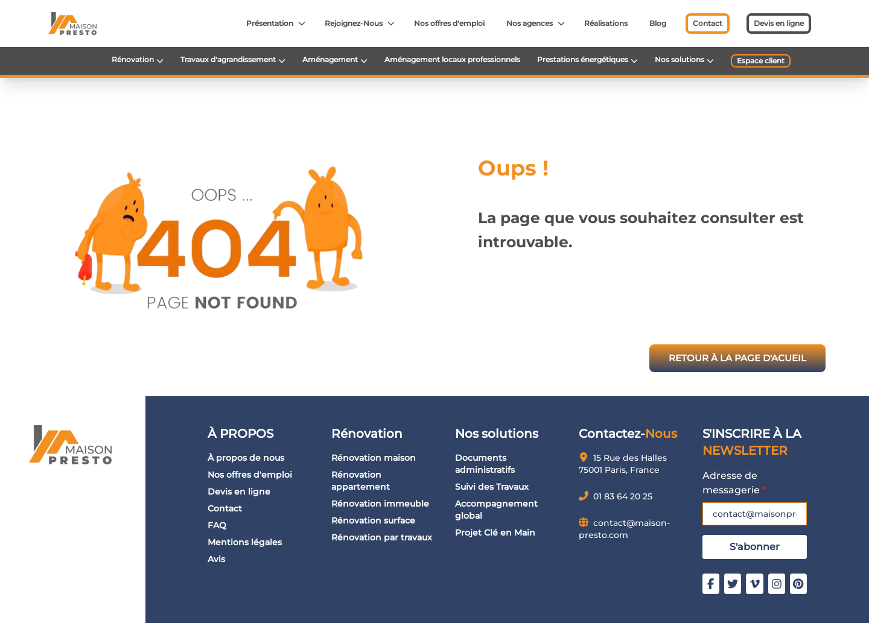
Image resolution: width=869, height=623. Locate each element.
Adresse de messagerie (734, 483)
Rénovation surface (373, 520)
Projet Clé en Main (495, 532)
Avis (216, 559)
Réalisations (606, 23)
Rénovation (133, 59)
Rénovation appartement (360, 480)
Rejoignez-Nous (354, 23)
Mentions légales (245, 542)
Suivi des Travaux (492, 486)
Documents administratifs (485, 463)
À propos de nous (246, 457)
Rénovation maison (373, 457)
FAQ (217, 525)
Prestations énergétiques (582, 59)
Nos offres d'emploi (449, 23)
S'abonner (755, 546)
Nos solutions (679, 59)
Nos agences (529, 23)
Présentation (269, 23)
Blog (657, 23)
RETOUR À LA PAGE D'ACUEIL (737, 358)
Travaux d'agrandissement (228, 59)
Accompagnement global (496, 509)
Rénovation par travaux (381, 537)
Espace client (761, 60)
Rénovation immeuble (380, 503)
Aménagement (330, 59)
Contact (707, 23)
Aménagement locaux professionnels (452, 59)
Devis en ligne (779, 23)
